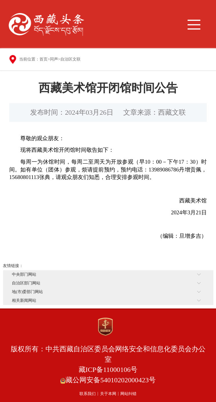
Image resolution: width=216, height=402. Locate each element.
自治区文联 (70, 59)
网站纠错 (128, 394)
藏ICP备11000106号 (108, 369)
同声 (54, 59)
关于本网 (108, 394)
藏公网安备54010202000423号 (111, 380)
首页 (43, 59)
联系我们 (87, 394)
